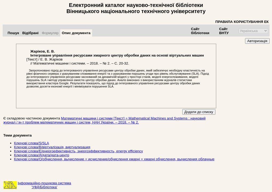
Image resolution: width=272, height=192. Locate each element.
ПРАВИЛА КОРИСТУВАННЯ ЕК (242, 22)
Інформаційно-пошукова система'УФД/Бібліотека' (44, 185)
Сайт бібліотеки (200, 31)
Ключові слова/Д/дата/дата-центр (41, 155)
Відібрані (30, 33)
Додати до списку (198, 112)
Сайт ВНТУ (224, 31)
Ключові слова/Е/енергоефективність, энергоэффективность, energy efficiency (78, 151)
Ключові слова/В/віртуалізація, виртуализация (52, 147)
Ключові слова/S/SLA (31, 143)
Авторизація (257, 41)
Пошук (13, 33)
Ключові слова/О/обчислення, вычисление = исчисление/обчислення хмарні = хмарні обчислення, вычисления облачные (114, 159)
